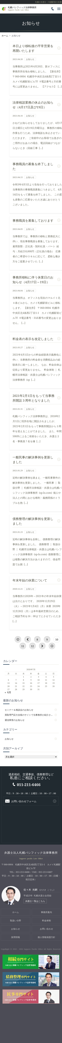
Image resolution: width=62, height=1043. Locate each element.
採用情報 (15, 937)
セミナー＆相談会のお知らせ (19, 710)
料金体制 (46, 920)
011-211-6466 (28, 784)
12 (32, 646)
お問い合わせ (46, 929)
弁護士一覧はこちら (35, 901)
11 (22, 646)
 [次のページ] (42, 646)
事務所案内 (46, 912)
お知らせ (9, 739)
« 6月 (8, 692)
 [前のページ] (27, 639)
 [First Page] (18, 639)
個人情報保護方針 (46, 937)
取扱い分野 (15, 920)
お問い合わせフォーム (23, 801)
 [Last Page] (52, 646)
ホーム (15, 912)
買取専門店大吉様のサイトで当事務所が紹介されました (31, 715)
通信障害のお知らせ (14, 720)
